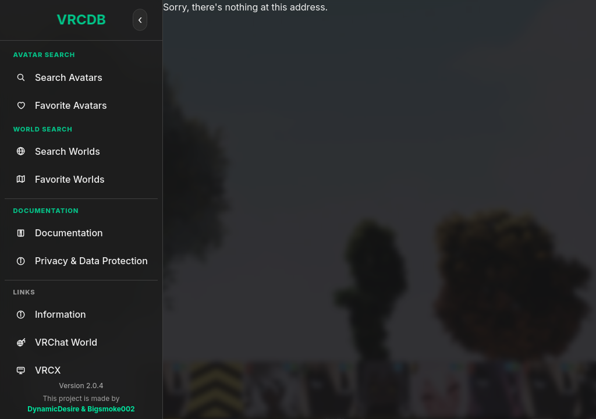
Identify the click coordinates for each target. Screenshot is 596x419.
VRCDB (81, 19)
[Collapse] (140, 20)
